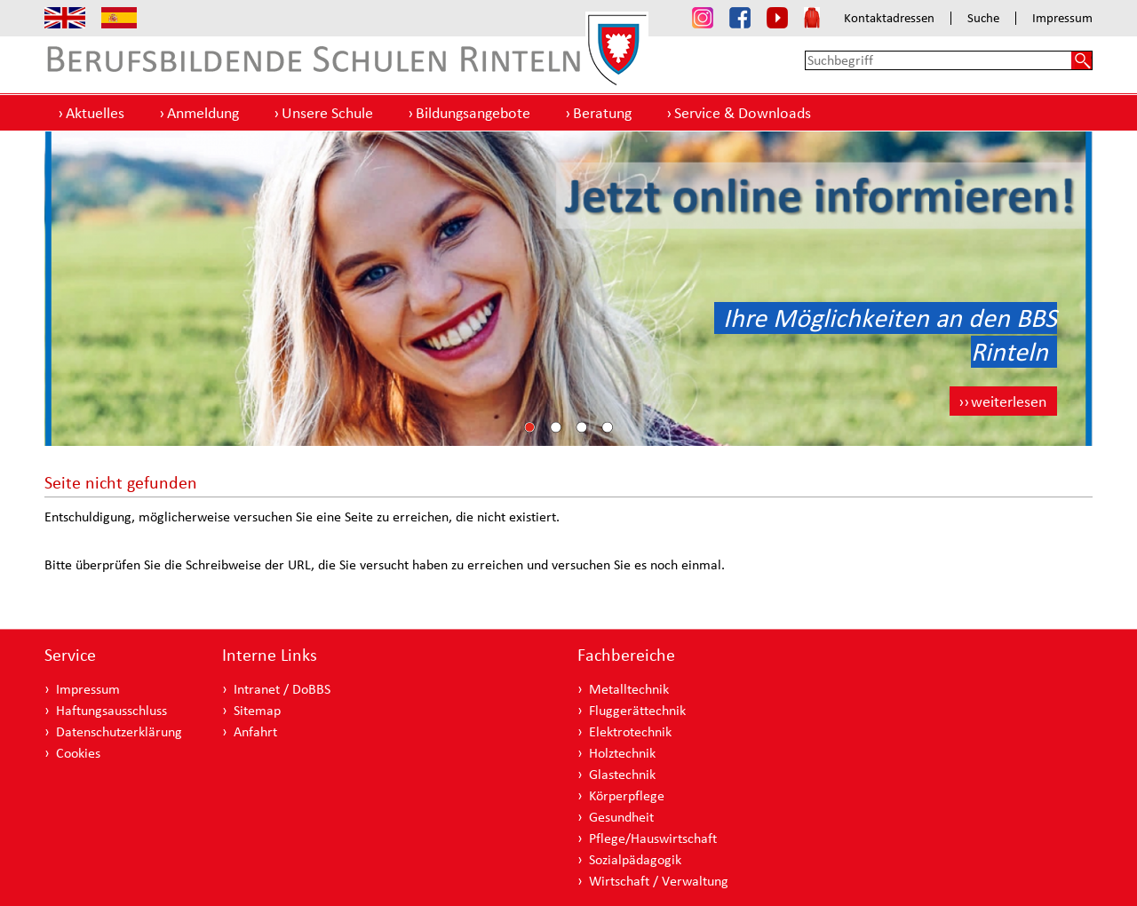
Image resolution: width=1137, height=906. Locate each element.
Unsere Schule (327, 112)
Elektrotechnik (630, 731)
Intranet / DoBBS (282, 688)
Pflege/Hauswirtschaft (653, 838)
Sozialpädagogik (635, 859)
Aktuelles (95, 112)
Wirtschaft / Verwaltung (658, 880)
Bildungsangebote (473, 112)
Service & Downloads (742, 112)
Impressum (1062, 18)
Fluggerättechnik (637, 710)
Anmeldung (203, 112)
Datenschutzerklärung (119, 731)
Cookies (78, 752)
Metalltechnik (629, 688)
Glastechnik (622, 774)
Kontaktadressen (889, 18)
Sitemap (257, 710)
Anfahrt (255, 731)
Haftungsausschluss (111, 710)
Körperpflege (626, 795)
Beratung (602, 112)
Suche (983, 18)
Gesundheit (621, 816)
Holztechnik (622, 752)
